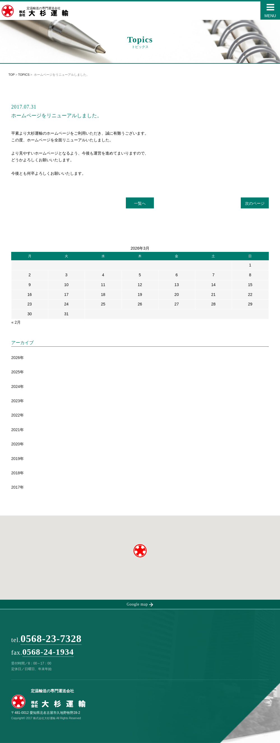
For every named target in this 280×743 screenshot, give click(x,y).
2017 (15, 487)
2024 (15, 386)
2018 (15, 473)
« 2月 (15, 322)
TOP (11, 74)
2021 (15, 429)
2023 (15, 401)
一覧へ (140, 203)
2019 (15, 458)
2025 (15, 372)
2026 (15, 357)
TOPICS (24, 74)
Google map (140, 604)
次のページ (255, 203)
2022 (15, 415)
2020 (15, 444)
